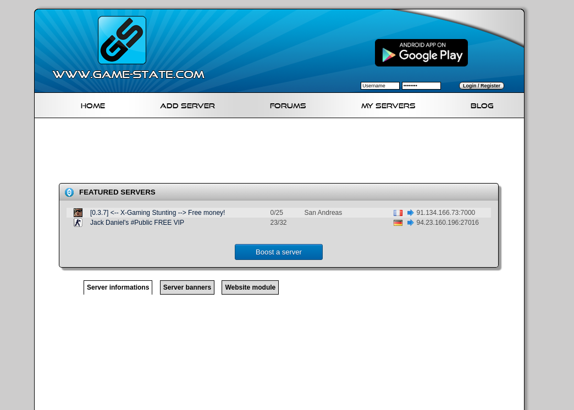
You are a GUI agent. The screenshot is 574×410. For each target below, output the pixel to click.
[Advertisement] (284, 153)
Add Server (187, 104)
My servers (388, 104)
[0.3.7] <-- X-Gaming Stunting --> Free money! (157, 213)
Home (93, 104)
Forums (288, 104)
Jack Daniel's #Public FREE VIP (137, 222)
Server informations (118, 287)
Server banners (187, 287)
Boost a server (279, 252)
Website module (250, 287)
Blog (482, 104)
